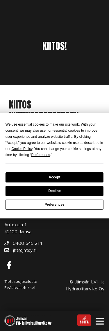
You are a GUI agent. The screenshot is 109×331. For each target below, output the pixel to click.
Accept (54, 177)
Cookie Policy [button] (21, 149)
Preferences (54, 204)
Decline (54, 191)
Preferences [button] (40, 155)
